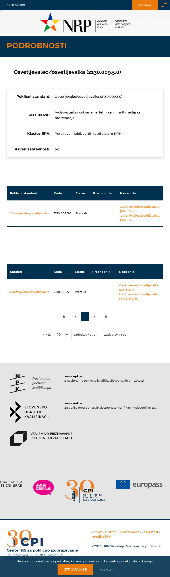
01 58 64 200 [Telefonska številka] (16, 5)
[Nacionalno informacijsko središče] (85, 23)
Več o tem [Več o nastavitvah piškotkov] (107, 569)
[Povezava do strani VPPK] (41, 442)
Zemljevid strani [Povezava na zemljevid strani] (105, 532)
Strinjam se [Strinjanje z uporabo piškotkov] (75, 569)
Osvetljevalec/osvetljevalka (29, 213)
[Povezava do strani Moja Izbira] (43, 487)
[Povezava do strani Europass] (139, 484)
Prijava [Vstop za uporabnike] (144, 5)
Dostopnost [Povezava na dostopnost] (129, 532)
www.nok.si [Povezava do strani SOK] (73, 403)
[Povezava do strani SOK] (29, 416)
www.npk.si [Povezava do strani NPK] (73, 376)
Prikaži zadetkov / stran (69, 334)
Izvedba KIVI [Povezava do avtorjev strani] (101, 537)
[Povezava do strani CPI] (85, 491)
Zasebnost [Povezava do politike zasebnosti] (150, 532)
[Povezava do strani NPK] (30, 387)
